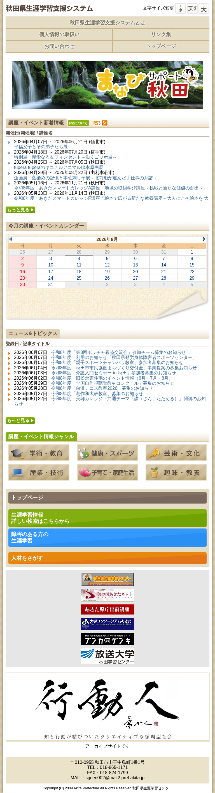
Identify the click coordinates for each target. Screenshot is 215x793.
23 (22, 278)
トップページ (161, 46)
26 (107, 278)
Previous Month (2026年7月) (10, 239)
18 (78, 271)
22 (192, 271)
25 (78, 278)
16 (22, 271)
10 (50, 265)
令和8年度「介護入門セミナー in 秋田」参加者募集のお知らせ (113, 372)
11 (78, 265)
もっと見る (18, 209)
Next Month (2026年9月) (204, 239)
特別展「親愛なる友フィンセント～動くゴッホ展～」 (67, 157)
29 (192, 278)
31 (50, 284)
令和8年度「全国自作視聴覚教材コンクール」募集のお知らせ (113, 383)
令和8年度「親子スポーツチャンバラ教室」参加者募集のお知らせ (117, 362)
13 (135, 265)
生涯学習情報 (40, 518)
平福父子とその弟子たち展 (41, 146)
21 (163, 271)
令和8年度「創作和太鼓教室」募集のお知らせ (97, 393)
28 (163, 278)
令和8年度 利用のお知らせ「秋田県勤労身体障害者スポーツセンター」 (124, 357)
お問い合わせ (59, 46)
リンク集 (161, 34)
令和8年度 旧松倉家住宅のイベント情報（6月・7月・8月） (112, 378)
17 (50, 271)
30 (22, 284)
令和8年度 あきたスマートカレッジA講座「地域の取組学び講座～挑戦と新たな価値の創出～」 (111, 188)
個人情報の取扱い (59, 34)
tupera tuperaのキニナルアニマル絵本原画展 (58, 167)
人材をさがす (27, 558)
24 (50, 278)
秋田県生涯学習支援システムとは (107, 22)
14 (163, 265)
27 (135, 278)
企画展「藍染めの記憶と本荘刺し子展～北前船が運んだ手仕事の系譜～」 (88, 177)
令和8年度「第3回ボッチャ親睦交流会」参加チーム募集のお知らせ (118, 352)
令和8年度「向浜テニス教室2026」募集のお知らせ (102, 388)
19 (107, 271)
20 (135, 271)
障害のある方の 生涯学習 (29, 537)
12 (107, 265)
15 (192, 265)
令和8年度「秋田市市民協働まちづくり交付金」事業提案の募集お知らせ (124, 367)
